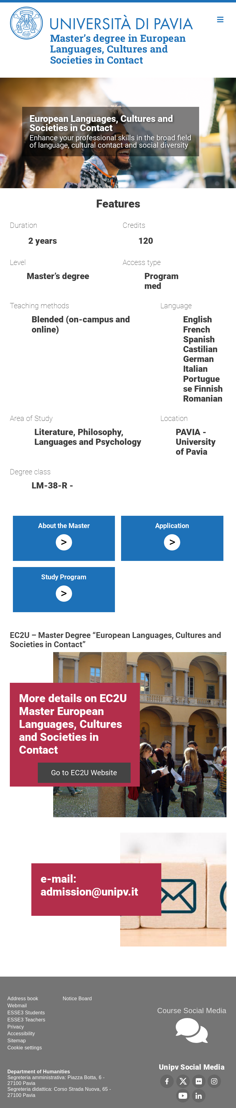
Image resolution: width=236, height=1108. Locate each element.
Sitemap (16, 1040)
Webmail (17, 1005)
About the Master (64, 526)
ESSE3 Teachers (26, 1019)
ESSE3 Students (26, 1012)
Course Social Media (191, 1010)
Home (220, 19)
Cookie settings (24, 1047)
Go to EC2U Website (84, 772)
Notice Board (77, 998)
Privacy (15, 1026)
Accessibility (21, 1033)
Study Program (63, 577)
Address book (22, 998)
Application (172, 526)
